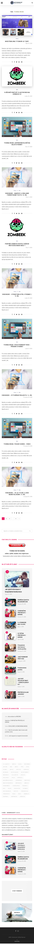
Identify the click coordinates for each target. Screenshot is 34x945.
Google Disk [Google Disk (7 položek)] (6, 777)
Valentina (7, 720)
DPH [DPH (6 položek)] (22, 766)
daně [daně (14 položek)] (16, 766)
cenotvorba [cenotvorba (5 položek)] (27, 764)
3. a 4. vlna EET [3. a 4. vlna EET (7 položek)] (6, 764)
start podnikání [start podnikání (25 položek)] (7, 791)
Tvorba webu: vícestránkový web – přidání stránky (17, 345)
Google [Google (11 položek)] (23, 774)
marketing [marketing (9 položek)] (27, 780)
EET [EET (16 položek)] (27, 766)
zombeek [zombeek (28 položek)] (22, 796)
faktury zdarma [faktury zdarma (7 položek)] (24, 772)
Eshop (17, 38)
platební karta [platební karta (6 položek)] (16, 785)
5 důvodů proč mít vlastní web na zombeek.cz (17, 93)
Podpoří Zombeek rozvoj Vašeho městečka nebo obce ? (17, 244)
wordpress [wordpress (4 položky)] (5, 796)
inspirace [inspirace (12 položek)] (19, 777)
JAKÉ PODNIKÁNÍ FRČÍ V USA (23, 657)
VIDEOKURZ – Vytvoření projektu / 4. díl (17, 395)
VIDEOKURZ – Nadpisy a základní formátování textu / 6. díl (17, 194)
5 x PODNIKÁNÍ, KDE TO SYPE (22, 623)
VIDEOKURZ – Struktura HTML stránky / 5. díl (17, 295)
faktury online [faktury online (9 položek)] (14, 772)
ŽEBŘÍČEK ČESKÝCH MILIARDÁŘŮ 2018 (23, 600)
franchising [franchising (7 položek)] (6, 774)
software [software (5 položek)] (25, 788)
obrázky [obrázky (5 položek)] (26, 782)
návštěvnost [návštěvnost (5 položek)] (18, 782)
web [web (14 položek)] (19, 793)
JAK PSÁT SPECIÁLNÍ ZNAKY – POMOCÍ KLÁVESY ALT (23, 681)
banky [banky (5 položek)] (14, 764)
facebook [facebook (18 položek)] (26, 769)
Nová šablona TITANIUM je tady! (17, 41)
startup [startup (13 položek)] (16, 791)
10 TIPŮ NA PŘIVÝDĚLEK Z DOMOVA (22, 635)
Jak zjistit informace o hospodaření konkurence (13, 590)
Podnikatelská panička (22, 668)
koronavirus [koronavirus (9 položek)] (19, 780)
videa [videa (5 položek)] (13, 793)
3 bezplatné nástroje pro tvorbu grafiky (22, 647)
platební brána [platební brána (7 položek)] (6, 785)
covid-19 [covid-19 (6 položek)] (5, 766)
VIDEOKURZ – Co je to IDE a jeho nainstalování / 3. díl (17, 493)
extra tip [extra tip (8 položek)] (18, 769)
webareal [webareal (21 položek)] (26, 793)
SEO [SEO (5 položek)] (4, 788)
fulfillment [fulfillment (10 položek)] (14, 774)
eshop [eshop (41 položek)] (11, 769)
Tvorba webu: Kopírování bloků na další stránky (17, 143)
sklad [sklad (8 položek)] (9, 788)
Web (17, 89)
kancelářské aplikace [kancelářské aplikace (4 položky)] (8, 780)
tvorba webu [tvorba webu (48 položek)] (6, 793)
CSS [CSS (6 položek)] (11, 766)
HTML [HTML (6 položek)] (13, 777)
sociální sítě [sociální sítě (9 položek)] (17, 788)
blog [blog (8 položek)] (19, 764)
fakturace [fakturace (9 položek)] (5, 772)
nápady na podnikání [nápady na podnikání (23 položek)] (8, 782)
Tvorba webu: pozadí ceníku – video (17, 444)
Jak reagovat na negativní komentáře (18, 736)
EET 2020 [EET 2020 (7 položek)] (5, 769)
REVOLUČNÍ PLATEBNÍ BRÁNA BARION (18, 726)
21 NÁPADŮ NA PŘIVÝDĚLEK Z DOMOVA (22, 612)
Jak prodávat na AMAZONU (14, 716)
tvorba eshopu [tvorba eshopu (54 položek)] (24, 791)
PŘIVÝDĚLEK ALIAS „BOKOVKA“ (23, 693)
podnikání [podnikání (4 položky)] (25, 785)
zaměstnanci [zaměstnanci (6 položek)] (14, 796)
